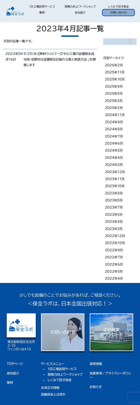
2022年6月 (114, 264)
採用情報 (96, 363)
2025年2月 (114, 107)
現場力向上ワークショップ (80, 6)
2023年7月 (114, 207)
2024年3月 (114, 164)
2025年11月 (115, 72)
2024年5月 (114, 150)
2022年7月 (114, 257)
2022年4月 (114, 278)
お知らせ (96, 386)
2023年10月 (115, 186)
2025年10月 (115, 79)
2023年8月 (114, 200)
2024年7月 (114, 136)
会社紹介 (80, 12)
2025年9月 (114, 86)
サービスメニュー (52, 363)
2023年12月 (115, 171)
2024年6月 (114, 143)
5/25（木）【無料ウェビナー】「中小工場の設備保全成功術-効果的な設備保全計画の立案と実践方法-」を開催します (60, 59)
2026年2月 (114, 65)
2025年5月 (114, 93)
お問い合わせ (118, 12)
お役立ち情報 (50, 387)
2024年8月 (114, 129)
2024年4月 (114, 157)
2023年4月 (114, 221)
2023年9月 (114, 193)
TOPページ (15, 363)
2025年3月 (114, 100)
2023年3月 (114, 228)
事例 (42, 12)
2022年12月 (115, 235)
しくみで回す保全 (118, 6)
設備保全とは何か (53, 394)
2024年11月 (115, 114)
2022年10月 (115, 242)
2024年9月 (114, 122)
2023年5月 (114, 214)
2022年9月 (114, 250)
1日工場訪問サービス (42, 6)
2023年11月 (115, 178)
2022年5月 (114, 271)
